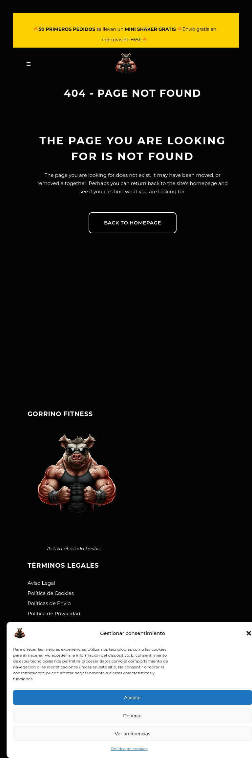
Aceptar (132, 697)
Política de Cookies (51, 593)
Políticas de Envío (49, 603)
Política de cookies (129, 748)
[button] (248, 633)
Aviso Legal (41, 583)
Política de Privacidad (54, 613)
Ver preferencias (132, 733)
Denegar (132, 715)
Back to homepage (132, 223)
